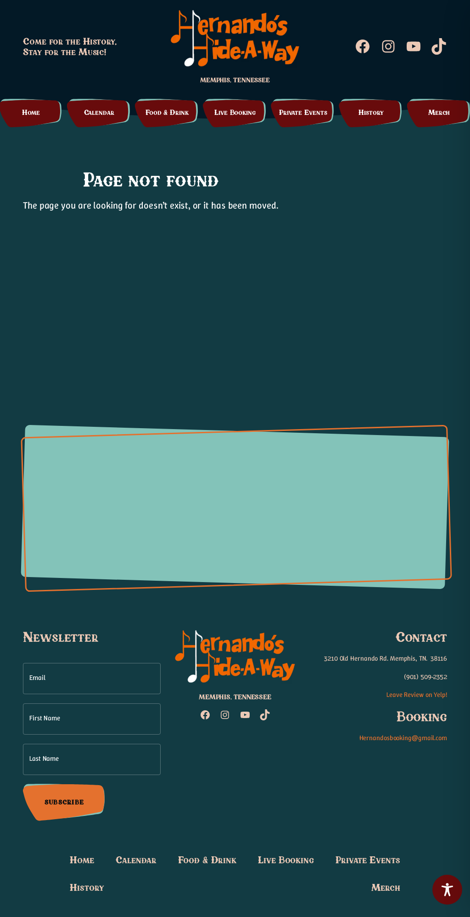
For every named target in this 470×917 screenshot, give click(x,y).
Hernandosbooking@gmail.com (403, 737)
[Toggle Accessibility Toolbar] (447, 890)
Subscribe (64, 802)
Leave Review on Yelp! (416, 694)
